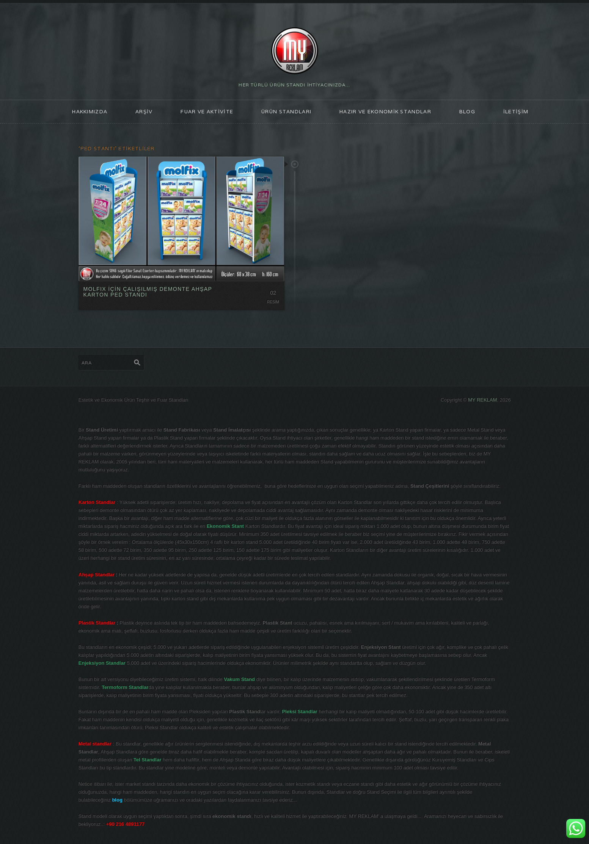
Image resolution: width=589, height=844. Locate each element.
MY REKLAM (482, 400)
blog (467, 111)
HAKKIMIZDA (89, 111)
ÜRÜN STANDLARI (286, 111)
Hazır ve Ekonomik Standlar (385, 111)
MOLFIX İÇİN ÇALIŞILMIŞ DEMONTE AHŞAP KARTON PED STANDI (147, 292)
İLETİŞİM (515, 111)
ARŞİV (144, 111)
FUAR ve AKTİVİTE (207, 111)
